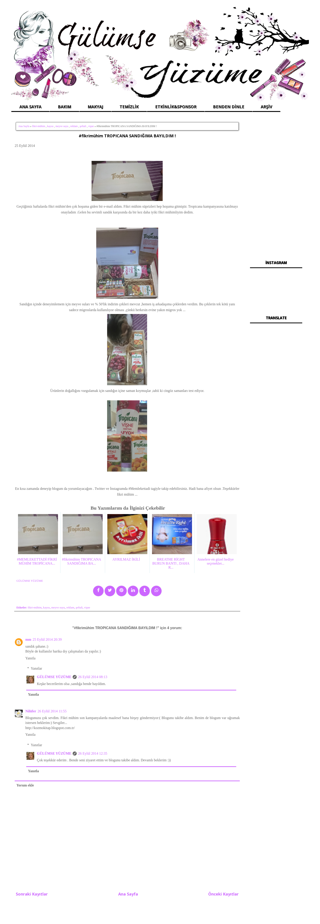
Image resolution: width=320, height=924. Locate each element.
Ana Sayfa (23, 126)
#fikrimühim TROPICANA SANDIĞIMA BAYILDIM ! (127, 135)
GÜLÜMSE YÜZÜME (54, 677)
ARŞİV (266, 106)
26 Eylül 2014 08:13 (92, 677)
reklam (74, 126)
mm (28, 639)
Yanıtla (30, 658)
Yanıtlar (36, 668)
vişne (91, 126)
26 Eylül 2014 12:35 (92, 753)
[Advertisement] (276, 186)
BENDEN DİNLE (228, 106)
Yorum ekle (25, 785)
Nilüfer (30, 711)
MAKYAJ (95, 106)
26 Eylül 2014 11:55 (52, 711)
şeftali (83, 126)
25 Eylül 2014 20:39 (47, 639)
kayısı (50, 126)
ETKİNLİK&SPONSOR (175, 106)
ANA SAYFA (30, 106)
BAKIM (64, 106)
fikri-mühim (38, 126)
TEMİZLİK (129, 106)
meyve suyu (62, 126)
